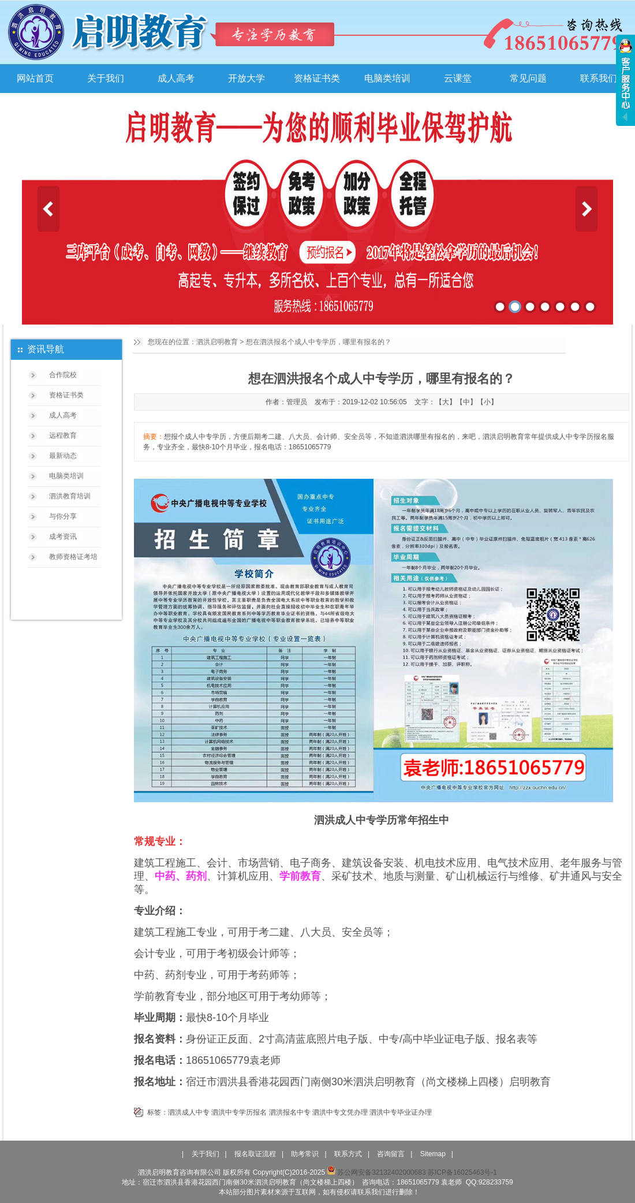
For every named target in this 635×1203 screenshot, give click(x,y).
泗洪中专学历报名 (239, 1112)
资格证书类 (317, 78)
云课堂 (458, 78)
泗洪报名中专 (290, 1112)
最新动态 (63, 456)
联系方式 (348, 1154)
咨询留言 (391, 1154)
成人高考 (176, 78)
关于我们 (105, 78)
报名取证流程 (255, 1154)
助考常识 (305, 1154)
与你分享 (63, 516)
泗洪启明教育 (217, 342)
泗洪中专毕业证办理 (400, 1112)
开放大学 (246, 78)
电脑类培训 (387, 78)
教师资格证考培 (73, 557)
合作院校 (63, 375)
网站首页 (35, 78)
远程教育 (63, 435)
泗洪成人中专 (189, 1112)
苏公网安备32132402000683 (376, 1172)
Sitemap (433, 1154)
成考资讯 (63, 536)
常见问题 (528, 78)
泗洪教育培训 (70, 496)
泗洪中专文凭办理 (340, 1112)
